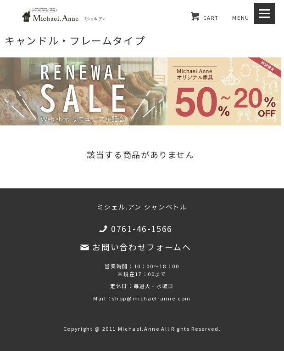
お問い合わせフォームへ (141, 247)
